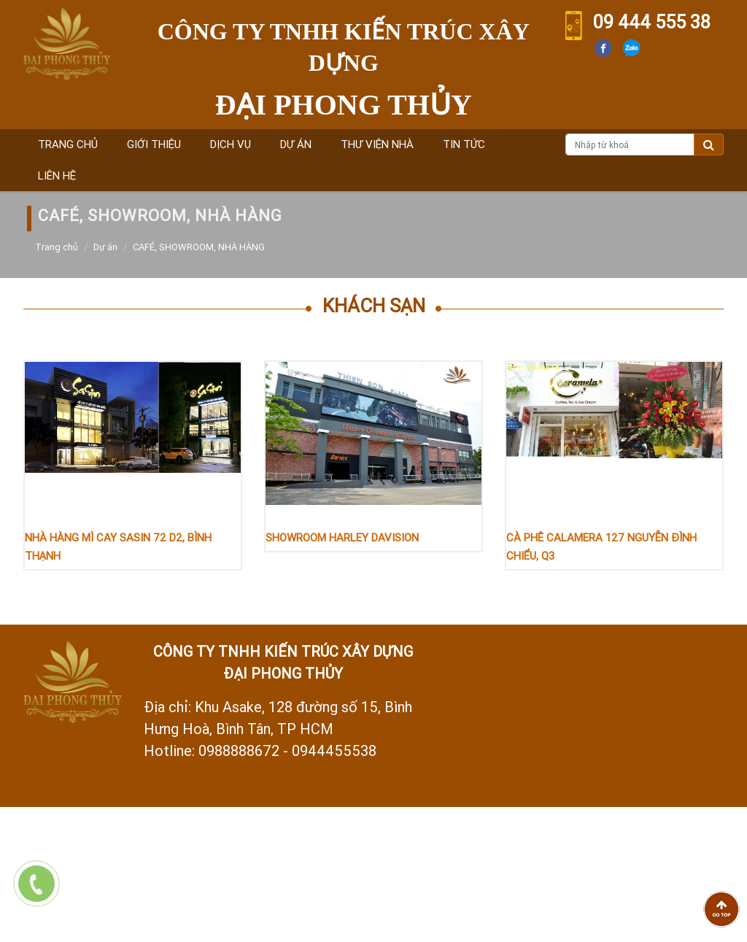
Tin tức (464, 144)
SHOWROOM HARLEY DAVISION (342, 537)
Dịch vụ (230, 144)
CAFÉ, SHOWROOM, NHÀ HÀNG (199, 247)
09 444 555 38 (652, 22)
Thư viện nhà (377, 144)
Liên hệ (57, 175)
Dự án (295, 144)
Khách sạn (373, 305)
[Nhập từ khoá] (630, 144)
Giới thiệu (154, 144)
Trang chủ (68, 144)
